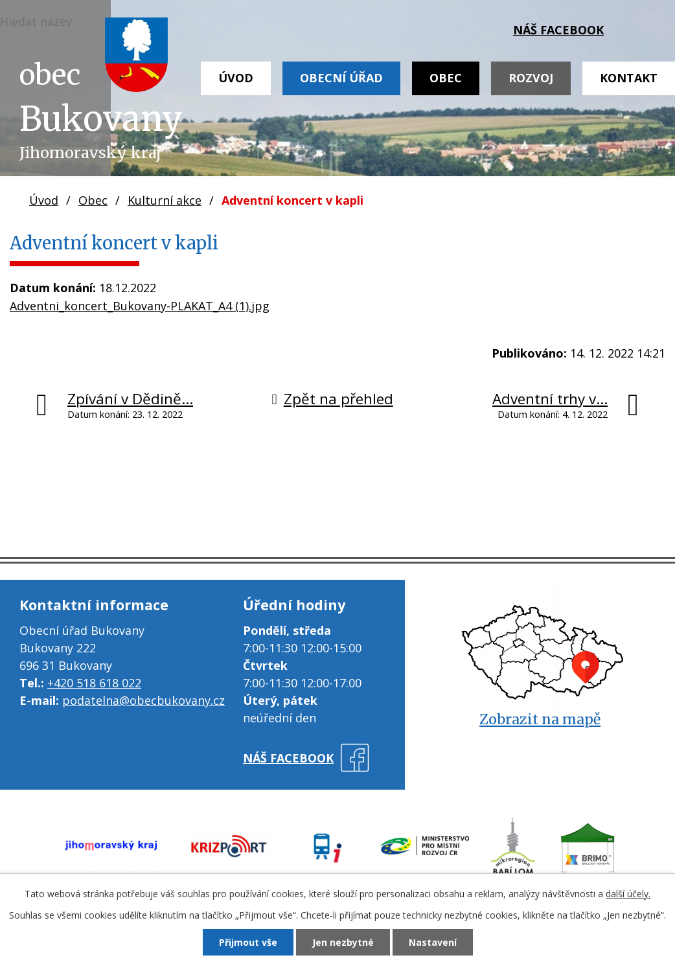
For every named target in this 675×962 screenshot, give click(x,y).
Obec (445, 78)
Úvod (235, 78)
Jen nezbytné (343, 942)
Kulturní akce (164, 200)
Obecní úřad (341, 78)
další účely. (628, 894)
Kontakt (629, 78)
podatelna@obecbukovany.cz (143, 700)
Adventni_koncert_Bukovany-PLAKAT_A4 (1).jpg (139, 306)
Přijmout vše (248, 942)
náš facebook (558, 30)
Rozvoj (531, 78)
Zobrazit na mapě (540, 719)
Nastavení (433, 942)
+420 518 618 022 (94, 683)
